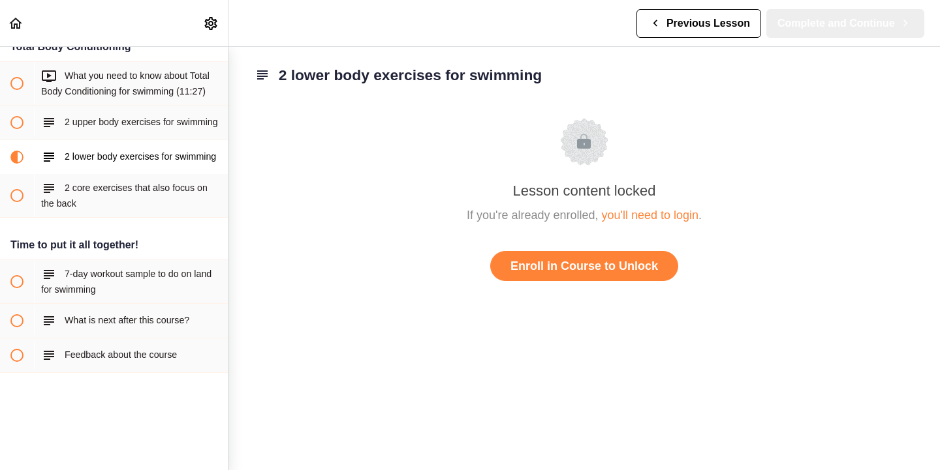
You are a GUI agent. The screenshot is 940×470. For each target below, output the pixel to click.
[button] (16, 23)
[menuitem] (211, 23)
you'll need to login (650, 215)
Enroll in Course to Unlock (584, 265)
